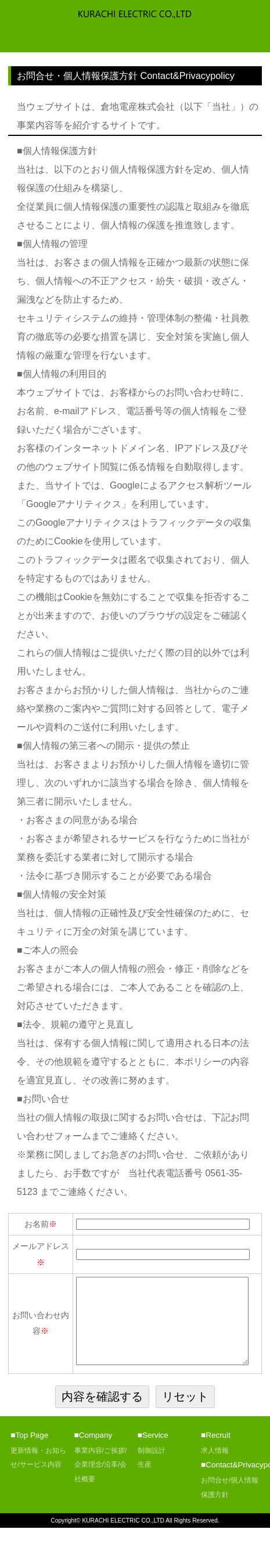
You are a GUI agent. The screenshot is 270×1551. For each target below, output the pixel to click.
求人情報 (215, 1474)
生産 (145, 1488)
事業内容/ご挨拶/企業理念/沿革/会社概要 (100, 1488)
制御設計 (151, 1474)
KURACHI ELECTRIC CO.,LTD (123, 1544)
